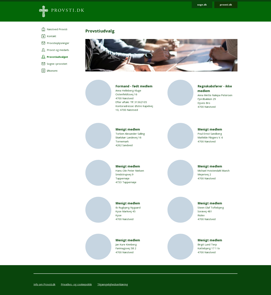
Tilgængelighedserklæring (112, 284)
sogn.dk (202, 4)
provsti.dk (226, 4)
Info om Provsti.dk (44, 284)
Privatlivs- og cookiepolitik (76, 284)
